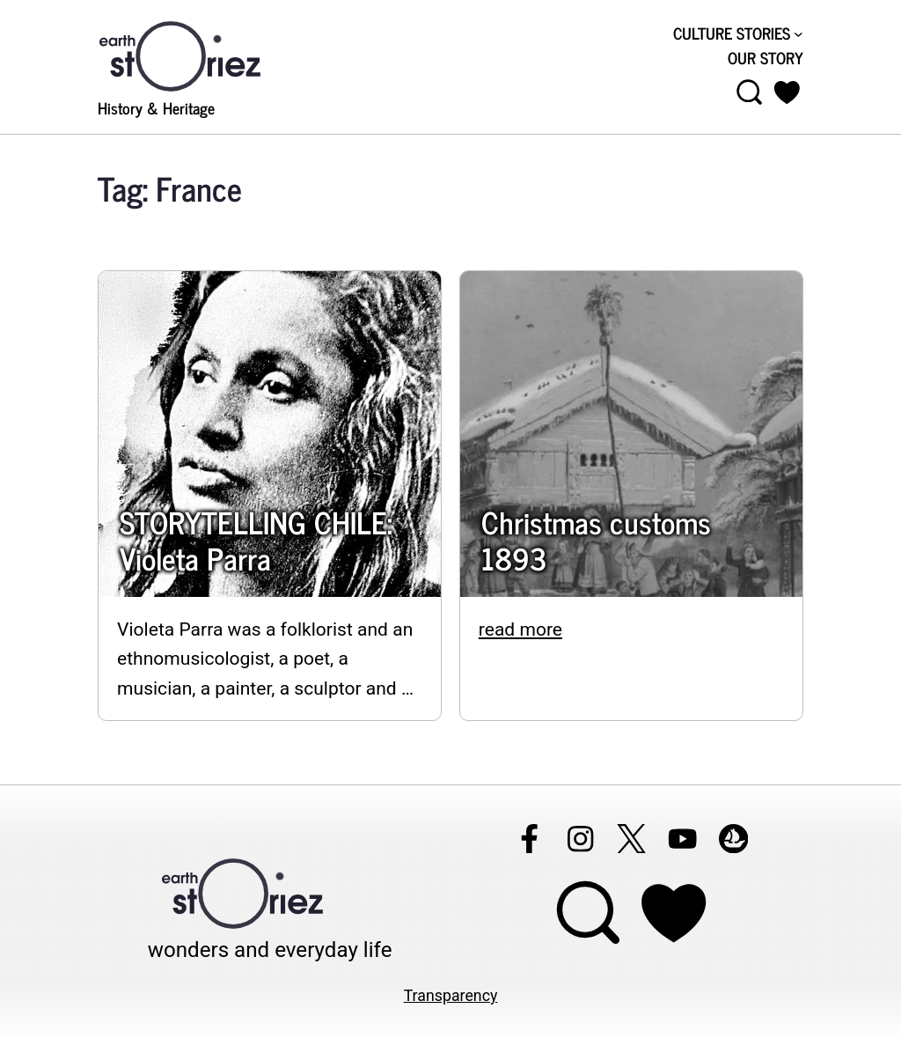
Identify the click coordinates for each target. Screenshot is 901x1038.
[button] (787, 92)
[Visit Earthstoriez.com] (208, 54)
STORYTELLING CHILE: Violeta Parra (256, 540)
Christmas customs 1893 (596, 540)
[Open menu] (750, 92)
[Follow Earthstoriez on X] (631, 838)
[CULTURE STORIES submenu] (798, 34)
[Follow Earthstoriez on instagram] (580, 838)
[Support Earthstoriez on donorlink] (673, 913)
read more (520, 629)
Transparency (451, 996)
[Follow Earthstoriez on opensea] (733, 838)
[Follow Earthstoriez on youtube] (682, 838)
